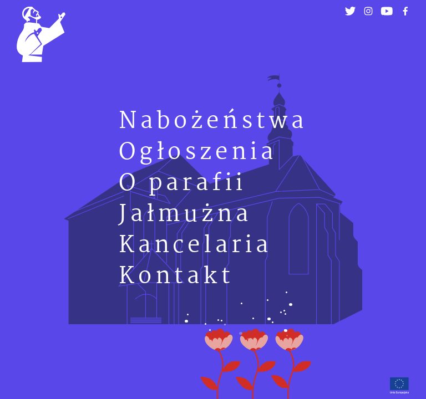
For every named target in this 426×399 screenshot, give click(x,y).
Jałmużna (185, 214)
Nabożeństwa (213, 121)
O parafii (182, 183)
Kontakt (176, 276)
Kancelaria (195, 245)
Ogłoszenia (198, 152)
